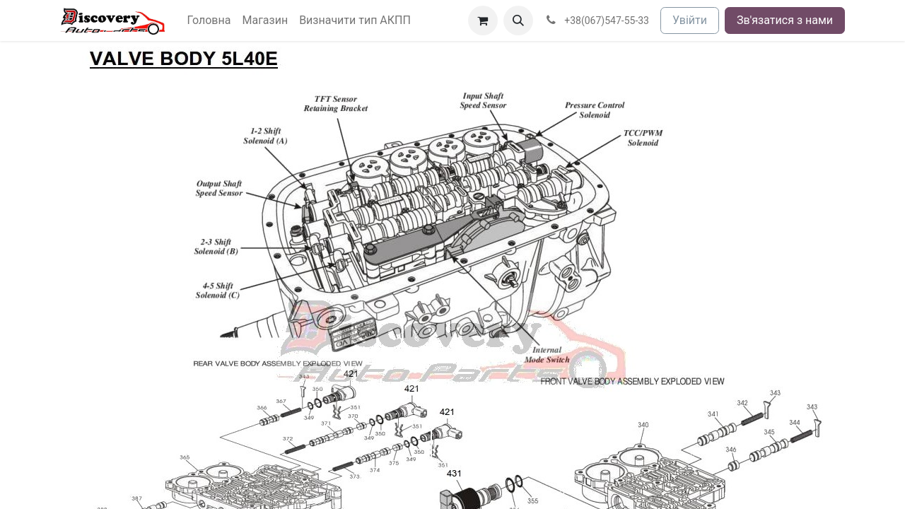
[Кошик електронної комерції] (483, 20)
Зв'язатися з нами (785, 20)
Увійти (689, 20)
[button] (518, 20)
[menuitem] (209, 20)
